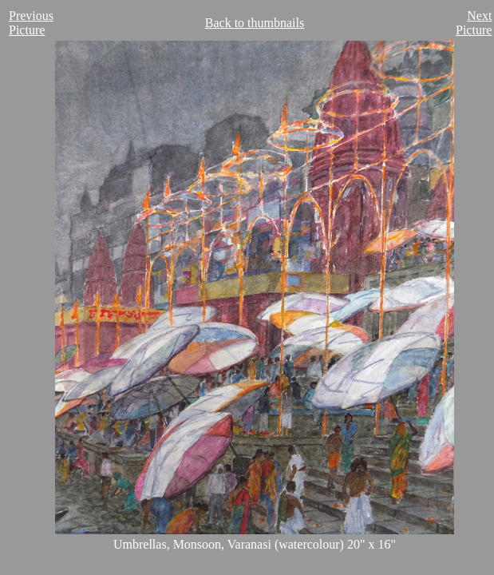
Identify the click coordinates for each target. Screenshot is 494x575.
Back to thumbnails (254, 23)
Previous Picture (31, 23)
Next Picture (474, 23)
